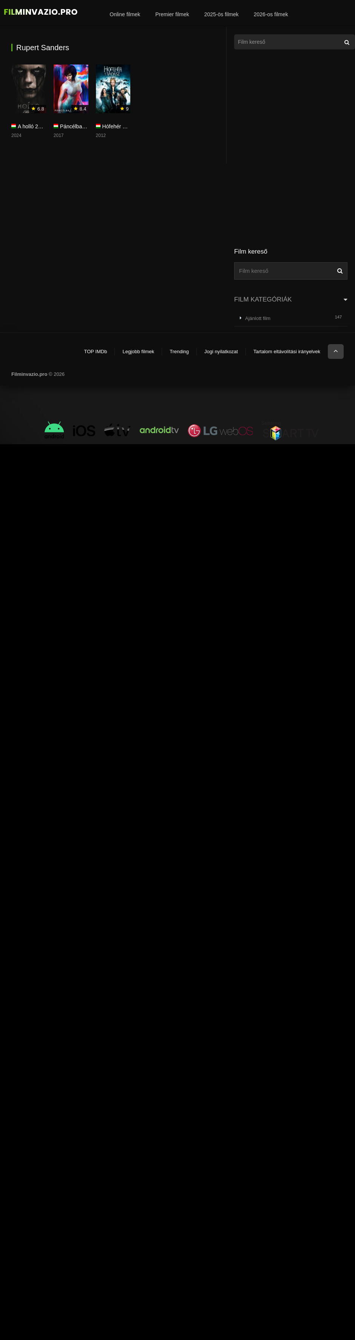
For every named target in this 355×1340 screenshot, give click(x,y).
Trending (179, 351)
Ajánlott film (257, 318)
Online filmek (125, 14)
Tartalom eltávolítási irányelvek (286, 351)
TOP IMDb (95, 351)
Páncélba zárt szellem (86, 126)
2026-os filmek (271, 14)
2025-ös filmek (221, 14)
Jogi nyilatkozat (221, 351)
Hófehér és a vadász (126, 126)
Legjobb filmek (138, 351)
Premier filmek (172, 14)
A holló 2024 (32, 126)
